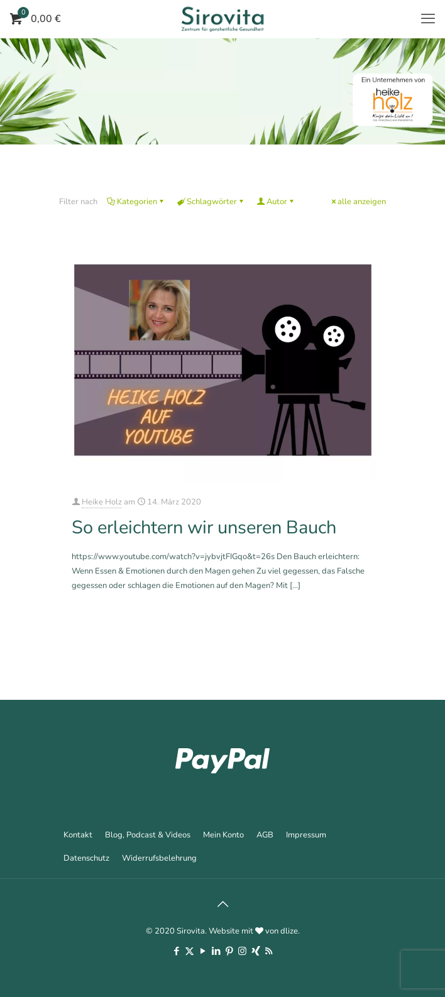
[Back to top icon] (222, 904)
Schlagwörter (211, 201)
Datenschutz (86, 858)
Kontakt (77, 835)
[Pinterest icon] (229, 951)
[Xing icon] (255, 951)
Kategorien (136, 201)
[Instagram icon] (242, 951)
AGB (264, 835)
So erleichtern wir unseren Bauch (204, 527)
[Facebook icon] (176, 951)
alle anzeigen (357, 201)
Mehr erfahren (350, 619)
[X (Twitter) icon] (189, 951)
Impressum (306, 835)
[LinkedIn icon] (216, 951)
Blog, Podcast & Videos (147, 835)
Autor (275, 201)
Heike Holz (102, 502)
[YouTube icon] (202, 951)
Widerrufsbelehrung (159, 858)
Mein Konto (223, 835)
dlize (289, 931)
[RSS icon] (268, 951)
